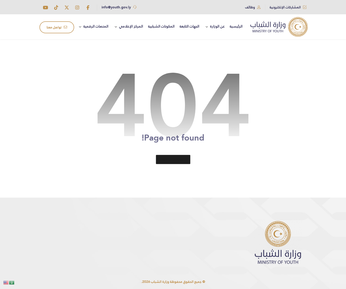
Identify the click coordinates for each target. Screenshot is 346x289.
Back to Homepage (173, 159)
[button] (87, 7)
